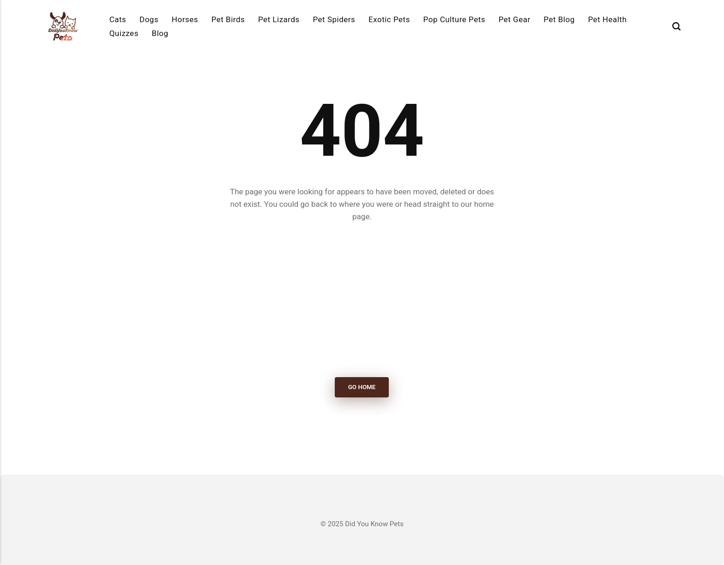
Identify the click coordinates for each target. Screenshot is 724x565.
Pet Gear (515, 19)
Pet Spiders (334, 19)
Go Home (362, 387)
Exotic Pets (389, 19)
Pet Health (607, 19)
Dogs (148, 19)
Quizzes (124, 33)
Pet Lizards (279, 19)
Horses (185, 19)
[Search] (676, 26)
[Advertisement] (362, 300)
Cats (118, 19)
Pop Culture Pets (454, 19)
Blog (160, 33)
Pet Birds (228, 19)
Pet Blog (558, 19)
